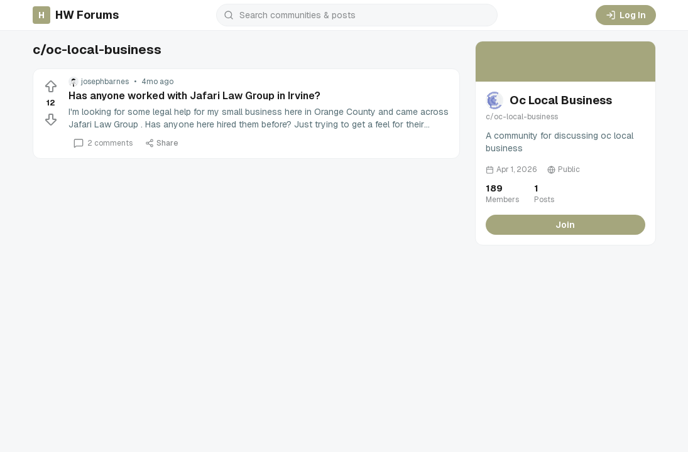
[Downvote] (51, 119)
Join (565, 224)
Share (161, 143)
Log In (626, 15)
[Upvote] (51, 87)
